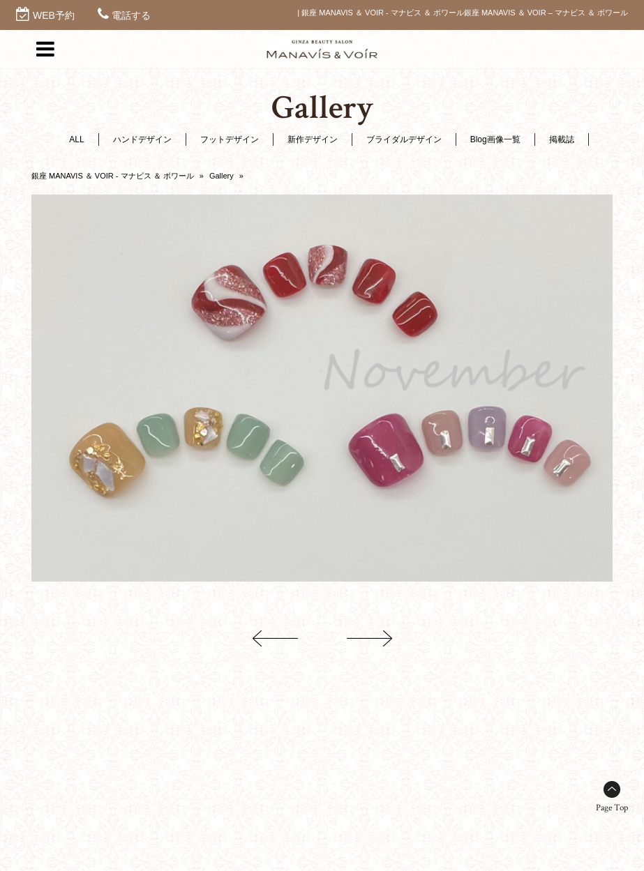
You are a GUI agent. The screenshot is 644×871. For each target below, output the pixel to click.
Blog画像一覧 (495, 139)
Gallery (221, 176)
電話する (131, 15)
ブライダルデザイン (404, 139)
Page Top (612, 808)
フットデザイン (229, 139)
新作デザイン (312, 139)
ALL (76, 139)
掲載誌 (561, 139)
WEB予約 (54, 15)
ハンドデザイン (142, 139)
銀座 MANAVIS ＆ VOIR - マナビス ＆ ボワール (112, 176)
